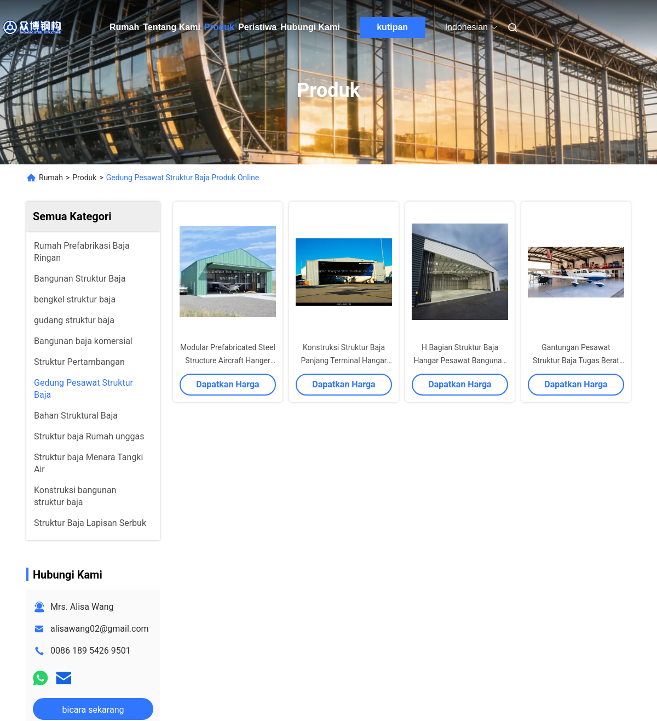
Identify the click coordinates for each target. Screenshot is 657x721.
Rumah (124, 27)
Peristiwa (257, 27)
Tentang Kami (171, 27)
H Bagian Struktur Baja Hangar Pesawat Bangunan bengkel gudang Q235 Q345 (460, 360)
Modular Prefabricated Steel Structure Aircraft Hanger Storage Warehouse (227, 360)
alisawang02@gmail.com (99, 628)
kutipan (392, 27)
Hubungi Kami (309, 27)
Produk (219, 27)
